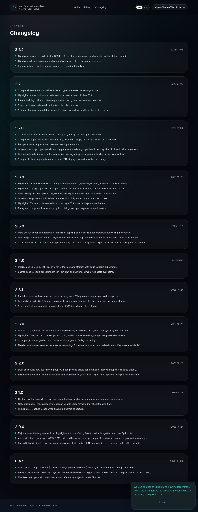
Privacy (88, 7)
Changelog (100, 7)
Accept (163, 502)
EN (139, 7)
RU (145, 7)
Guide (77, 7)
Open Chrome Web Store (170, 7)
